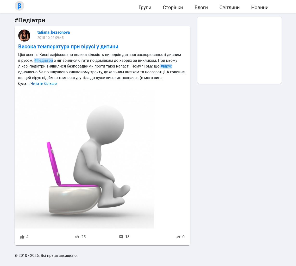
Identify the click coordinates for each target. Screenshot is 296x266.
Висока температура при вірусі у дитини (68, 46)
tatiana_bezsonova (54, 32)
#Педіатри (43, 60)
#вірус (166, 66)
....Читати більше (41, 83)
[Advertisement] (239, 50)
